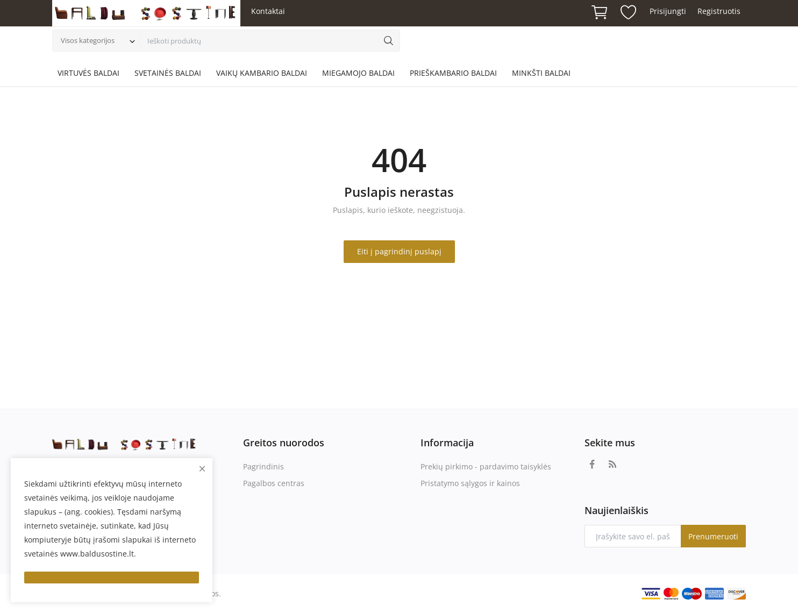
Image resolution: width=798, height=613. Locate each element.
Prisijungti (668, 11)
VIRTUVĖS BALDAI (88, 73)
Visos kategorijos (88, 40)
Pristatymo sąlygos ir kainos (470, 483)
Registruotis (718, 11)
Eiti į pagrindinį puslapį (399, 251)
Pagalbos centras (273, 483)
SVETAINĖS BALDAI (167, 73)
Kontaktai (268, 11)
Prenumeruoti (713, 536)
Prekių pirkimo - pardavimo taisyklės (486, 466)
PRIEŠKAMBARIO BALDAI (453, 73)
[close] (202, 469)
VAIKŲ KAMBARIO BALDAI (261, 73)
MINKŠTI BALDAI (541, 73)
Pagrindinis (263, 466)
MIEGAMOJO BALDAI (358, 73)
